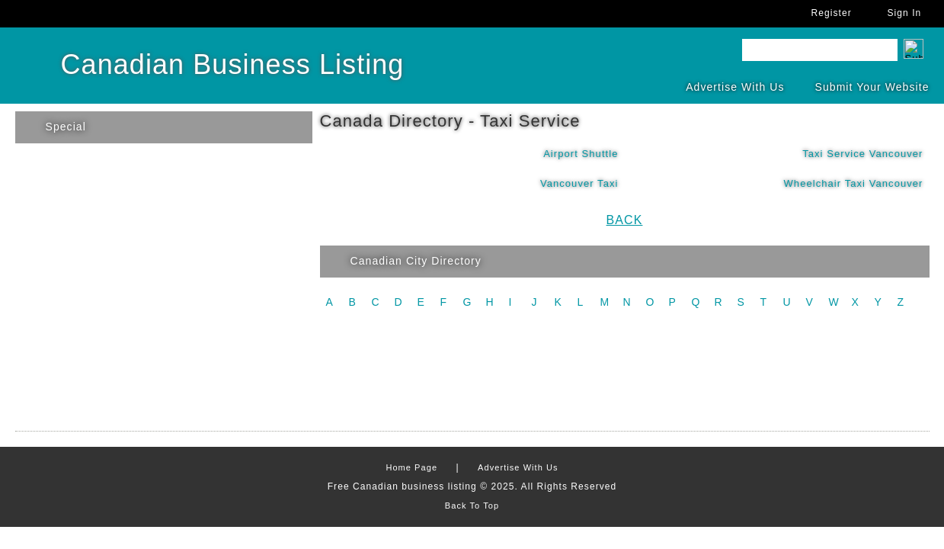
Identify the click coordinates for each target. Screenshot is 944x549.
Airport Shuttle (580, 153)
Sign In (905, 13)
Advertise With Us (735, 87)
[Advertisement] (472, 379)
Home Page (411, 467)
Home (22, 13)
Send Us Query (61, 13)
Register (831, 13)
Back (624, 220)
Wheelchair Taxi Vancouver (853, 183)
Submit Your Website (872, 87)
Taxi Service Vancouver (862, 153)
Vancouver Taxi (579, 183)
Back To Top (472, 505)
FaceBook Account (137, 13)
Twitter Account (99, 13)
